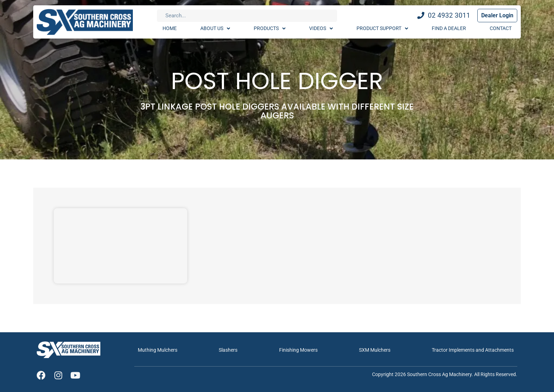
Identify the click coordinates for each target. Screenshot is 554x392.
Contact (501, 28)
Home (170, 28)
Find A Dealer (449, 28)
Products (269, 29)
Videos (321, 29)
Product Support (382, 29)
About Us (215, 29)
